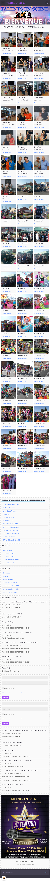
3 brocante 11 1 (39, 266)
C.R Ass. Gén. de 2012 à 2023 (12, 540)
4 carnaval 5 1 (39, 311)
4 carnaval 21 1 (7, 446)
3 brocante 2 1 (39, 196)
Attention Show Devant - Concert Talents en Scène (20, 642)
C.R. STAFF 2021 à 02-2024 (11, 527)
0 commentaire (6, 53)
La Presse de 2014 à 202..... (11, 589)
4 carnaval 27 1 (7, 491)
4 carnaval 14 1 (39, 378)
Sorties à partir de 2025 (10, 592)
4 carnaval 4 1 (23, 311)
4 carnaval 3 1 (6, 311)
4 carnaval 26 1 (39, 468)
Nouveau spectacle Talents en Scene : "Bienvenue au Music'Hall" (24, 602)
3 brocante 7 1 (23, 243)
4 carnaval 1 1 (23, 288)
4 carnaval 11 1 (39, 356)
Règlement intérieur (9, 508)
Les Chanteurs (7, 550)
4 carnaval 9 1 (6, 356)
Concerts (5, 576)
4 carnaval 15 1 (7, 401)
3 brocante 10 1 (23, 266)
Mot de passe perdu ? (16, 693)
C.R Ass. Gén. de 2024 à (10, 537)
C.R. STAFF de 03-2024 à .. (11, 524)
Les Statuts (6, 514)
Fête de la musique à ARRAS (12, 614)
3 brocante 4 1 (23, 221)
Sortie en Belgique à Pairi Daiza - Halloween (17, 632)
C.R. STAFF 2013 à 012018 (11, 533)
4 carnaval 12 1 (7, 378)
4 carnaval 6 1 (6, 333)
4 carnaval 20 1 (39, 423)
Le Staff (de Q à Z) (8, 556)
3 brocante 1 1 (23, 196)
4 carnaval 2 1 (39, 288)
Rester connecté (8, 688)
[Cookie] (4, 878)
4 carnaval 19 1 (23, 423)
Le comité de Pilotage (9, 511)
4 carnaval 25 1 (23, 468)
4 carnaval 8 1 (39, 333)
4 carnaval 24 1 (7, 468)
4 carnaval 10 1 (23, 356)
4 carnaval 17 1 (39, 401)
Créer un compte (6, 693)
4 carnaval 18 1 (7, 423)
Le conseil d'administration (11, 504)
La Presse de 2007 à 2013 (11, 586)
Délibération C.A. (8, 520)
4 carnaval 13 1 (23, 378)
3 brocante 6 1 (7, 243)
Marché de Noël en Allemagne (12, 656)
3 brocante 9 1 (7, 266)
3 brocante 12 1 (7, 288)
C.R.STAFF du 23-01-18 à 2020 (12, 530)
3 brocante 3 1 (7, 221)
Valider (5, 697)
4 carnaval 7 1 (23, 333)
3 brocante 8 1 (39, 243)
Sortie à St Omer (8, 622)
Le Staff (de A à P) (8, 553)
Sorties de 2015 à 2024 (10, 582)
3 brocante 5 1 (39, 221)
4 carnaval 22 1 (23, 446)
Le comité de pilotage (9, 563)
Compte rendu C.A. (8, 517)
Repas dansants (8, 579)
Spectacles (6, 573)
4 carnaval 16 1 (23, 401)
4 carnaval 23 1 (39, 446)
